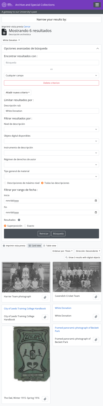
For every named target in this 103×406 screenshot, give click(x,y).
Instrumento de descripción (18, 147)
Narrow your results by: (52, 19)
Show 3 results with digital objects (83, 257)
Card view (35, 245)
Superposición (14, 225)
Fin (5, 207)
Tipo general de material (16, 171)
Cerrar (27, 26)
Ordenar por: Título (61, 251)
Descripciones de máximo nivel (23, 182)
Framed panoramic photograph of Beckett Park (77, 329)
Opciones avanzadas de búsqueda (25, 48)
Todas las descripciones (56, 182)
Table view (49, 245)
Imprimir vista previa (14, 245)
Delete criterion (51, 82)
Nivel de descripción (14, 123)
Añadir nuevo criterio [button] (17, 92)
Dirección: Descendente (87, 251)
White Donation (63, 308)
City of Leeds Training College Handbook (25, 308)
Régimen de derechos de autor (20, 159)
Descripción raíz (12, 105)
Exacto (30, 225)
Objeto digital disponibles (17, 135)
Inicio (7, 195)
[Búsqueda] (51, 62)
